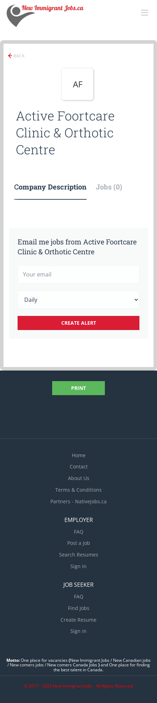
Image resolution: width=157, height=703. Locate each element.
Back (18, 56)
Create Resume (78, 619)
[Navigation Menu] (144, 12)
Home (79, 455)
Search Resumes (78, 554)
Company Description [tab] (50, 186)
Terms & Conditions (78, 489)
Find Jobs (78, 608)
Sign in (78, 566)
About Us (78, 478)
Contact (79, 466)
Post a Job (78, 543)
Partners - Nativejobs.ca (78, 501)
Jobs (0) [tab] (109, 186)
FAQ (78, 531)
